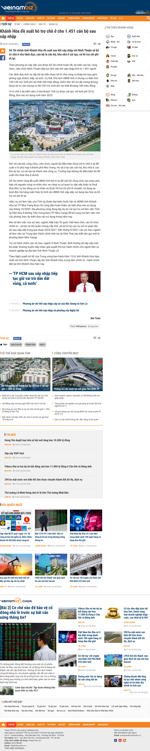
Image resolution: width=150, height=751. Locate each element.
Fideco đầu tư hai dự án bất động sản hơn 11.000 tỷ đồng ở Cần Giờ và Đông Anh (48, 466)
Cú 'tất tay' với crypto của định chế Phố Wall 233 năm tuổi (85, 579)
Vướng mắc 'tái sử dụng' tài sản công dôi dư (90, 678)
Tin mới (11, 435)
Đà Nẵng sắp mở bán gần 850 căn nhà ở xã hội (24, 403)
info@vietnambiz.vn (18, 746)
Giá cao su (61, 711)
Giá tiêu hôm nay (102, 706)
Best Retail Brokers (76, 711)
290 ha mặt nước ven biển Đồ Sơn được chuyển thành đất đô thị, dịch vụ (43, 479)
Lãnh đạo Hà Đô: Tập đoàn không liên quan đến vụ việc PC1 (35, 689)
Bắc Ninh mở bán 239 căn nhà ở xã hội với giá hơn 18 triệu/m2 (25, 418)
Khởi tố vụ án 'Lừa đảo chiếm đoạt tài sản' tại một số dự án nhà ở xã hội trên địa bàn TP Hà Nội (25, 396)
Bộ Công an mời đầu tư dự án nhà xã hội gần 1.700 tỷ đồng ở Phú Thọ (25, 410)
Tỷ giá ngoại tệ (28, 706)
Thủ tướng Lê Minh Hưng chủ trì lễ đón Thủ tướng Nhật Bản (37, 492)
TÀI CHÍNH (51, 18)
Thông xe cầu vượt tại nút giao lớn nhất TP (76, 389)
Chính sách (29, 24)
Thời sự (6, 24)
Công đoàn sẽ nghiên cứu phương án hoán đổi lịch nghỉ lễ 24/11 (78, 404)
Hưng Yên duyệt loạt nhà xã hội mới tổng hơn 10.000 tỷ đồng (37, 440)
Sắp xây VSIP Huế (14, 453)
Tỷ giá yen (52, 706)
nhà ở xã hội (16, 344)
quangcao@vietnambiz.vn (130, 735)
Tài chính (74, 546)
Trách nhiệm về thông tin (14, 748)
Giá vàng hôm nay (11, 706)
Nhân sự (53, 24)
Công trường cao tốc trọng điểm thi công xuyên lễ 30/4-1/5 (77, 412)
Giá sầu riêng (27, 711)
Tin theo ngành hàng (119, 27)
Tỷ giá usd (41, 706)
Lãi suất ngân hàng (119, 706)
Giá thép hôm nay (11, 711)
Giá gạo (51, 711)
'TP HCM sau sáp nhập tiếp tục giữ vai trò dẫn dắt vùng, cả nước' (35, 278)
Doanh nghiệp (5, 546)
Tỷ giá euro (64, 706)
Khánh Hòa (30, 344)
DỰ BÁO (20, 18)
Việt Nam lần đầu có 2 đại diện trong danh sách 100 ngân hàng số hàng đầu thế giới (85, 537)
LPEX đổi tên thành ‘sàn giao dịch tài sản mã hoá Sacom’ (50, 579)
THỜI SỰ (11, 18)
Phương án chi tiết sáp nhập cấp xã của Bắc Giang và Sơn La (55, 303)
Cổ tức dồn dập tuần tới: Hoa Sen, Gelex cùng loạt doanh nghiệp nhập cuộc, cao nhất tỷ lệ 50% (136, 613)
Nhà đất (8, 445)
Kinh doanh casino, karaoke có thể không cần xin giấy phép (77, 396)
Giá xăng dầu (135, 706)
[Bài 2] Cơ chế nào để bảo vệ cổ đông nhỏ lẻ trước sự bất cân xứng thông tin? (26, 612)
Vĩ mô (17, 24)
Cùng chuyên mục (66, 353)
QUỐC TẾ (40, 18)
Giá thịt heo (40, 711)
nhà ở (42, 344)
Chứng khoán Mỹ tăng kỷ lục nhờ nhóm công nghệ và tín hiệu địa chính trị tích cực (135, 681)
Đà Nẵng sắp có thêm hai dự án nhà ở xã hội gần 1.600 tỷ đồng (25, 387)
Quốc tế (3, 587)
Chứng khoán (40, 546)
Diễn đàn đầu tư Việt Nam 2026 (100, 711)
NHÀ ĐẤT (61, 18)
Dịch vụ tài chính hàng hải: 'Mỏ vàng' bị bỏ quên (76, 419)
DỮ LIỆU (113, 18)
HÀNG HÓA (30, 18)
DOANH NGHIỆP (88, 18)
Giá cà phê (87, 706)
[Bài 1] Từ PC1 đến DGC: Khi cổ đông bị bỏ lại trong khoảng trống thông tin (50, 537)
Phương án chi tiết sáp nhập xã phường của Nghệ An (51, 310)
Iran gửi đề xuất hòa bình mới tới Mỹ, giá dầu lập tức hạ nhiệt (14, 579)
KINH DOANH (102, 18)
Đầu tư (42, 24)
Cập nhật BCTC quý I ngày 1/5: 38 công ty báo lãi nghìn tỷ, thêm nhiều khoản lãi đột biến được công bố (16, 537)
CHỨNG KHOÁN (74, 18)
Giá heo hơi (76, 706)
